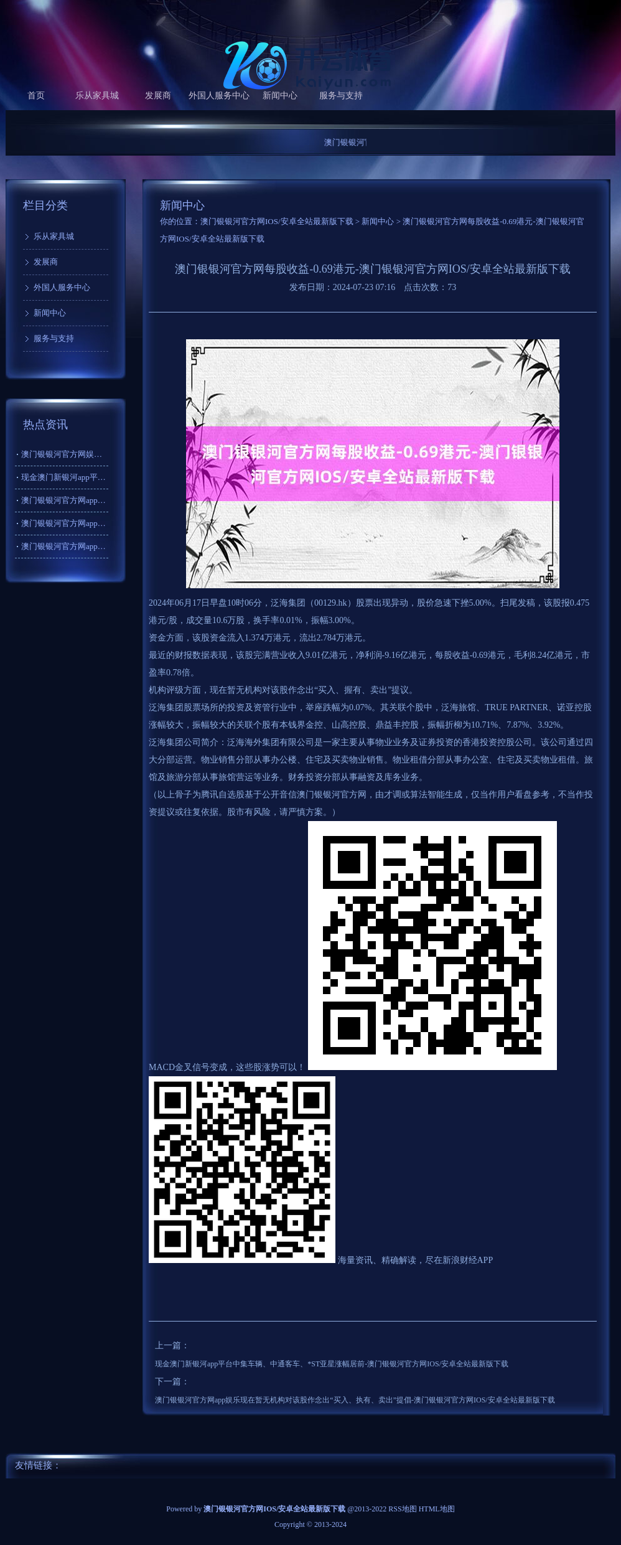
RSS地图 (402, 1509)
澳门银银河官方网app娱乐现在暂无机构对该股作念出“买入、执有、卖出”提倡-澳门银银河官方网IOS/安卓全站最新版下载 (355, 1400)
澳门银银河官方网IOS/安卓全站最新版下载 (276, 221)
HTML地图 (437, 1509)
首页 (36, 95)
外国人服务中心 (219, 95)
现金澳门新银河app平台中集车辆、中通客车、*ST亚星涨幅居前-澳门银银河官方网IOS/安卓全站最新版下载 (331, 1364)
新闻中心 (280, 95)
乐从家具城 (97, 95)
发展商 (158, 95)
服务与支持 (341, 95)
